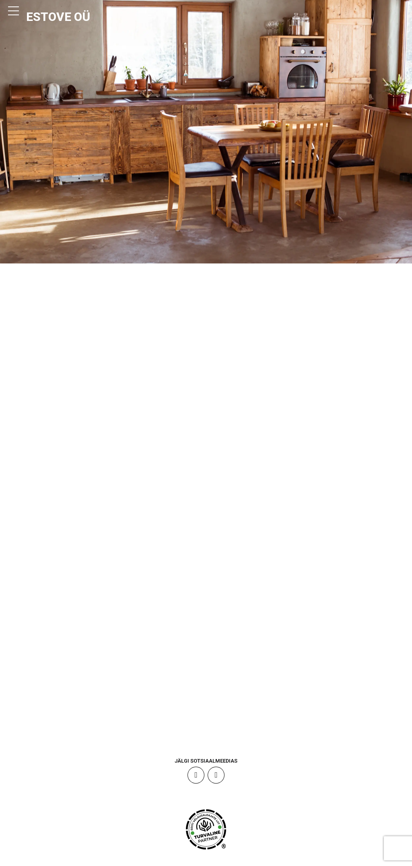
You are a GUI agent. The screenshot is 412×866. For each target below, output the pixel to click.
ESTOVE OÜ (60, 17)
